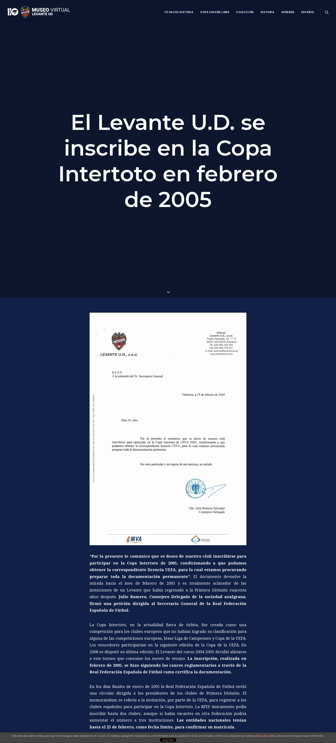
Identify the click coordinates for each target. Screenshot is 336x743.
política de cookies (265, 735)
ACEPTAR (167, 740)
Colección (245, 12)
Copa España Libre (214, 12)
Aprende (287, 12)
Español (307, 12)
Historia (267, 12)
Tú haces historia (178, 12)
